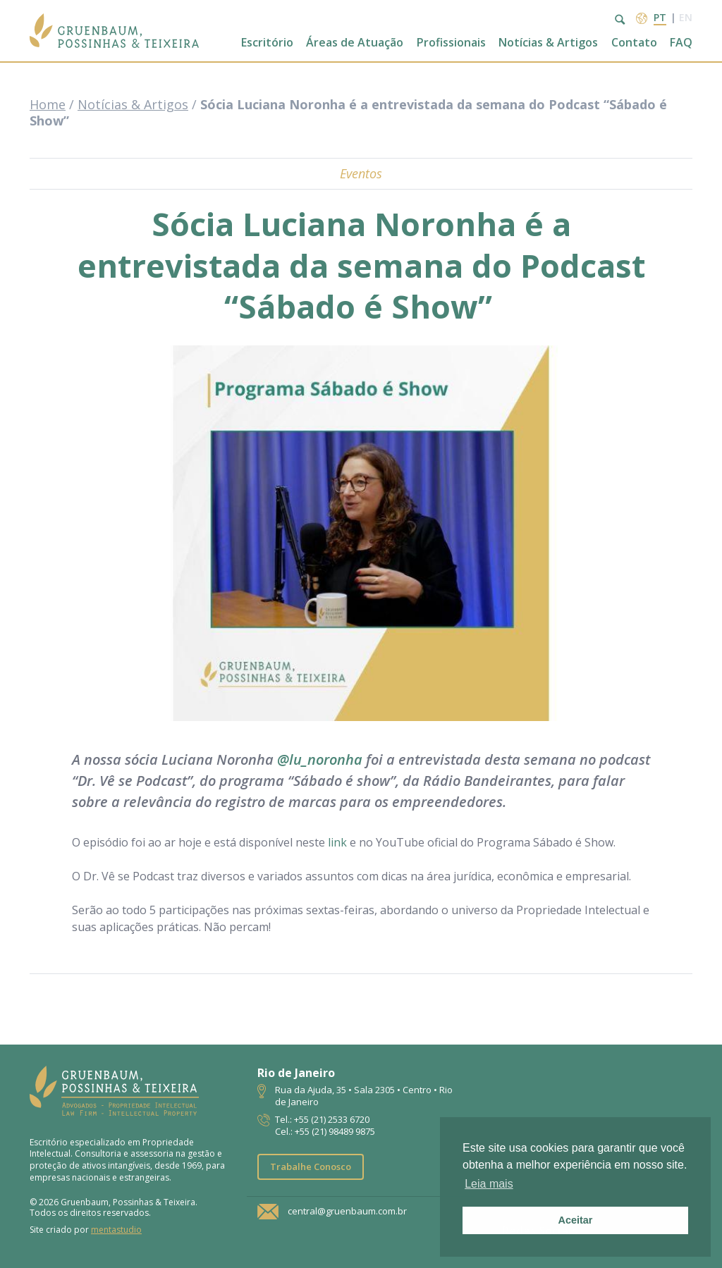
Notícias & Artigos (548, 42)
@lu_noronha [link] (319, 759)
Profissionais (451, 42)
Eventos (361, 173)
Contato (634, 42)
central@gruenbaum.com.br (347, 1211)
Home (48, 104)
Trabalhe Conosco (310, 1166)
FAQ (681, 42)
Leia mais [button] (489, 1184)
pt (660, 17)
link (337, 842)
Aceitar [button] (575, 1220)
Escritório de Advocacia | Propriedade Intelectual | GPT (114, 30)
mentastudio (116, 1230)
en (685, 17)
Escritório (267, 42)
